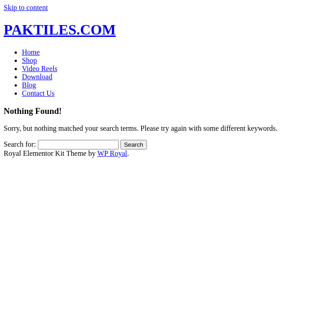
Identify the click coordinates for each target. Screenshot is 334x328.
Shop (29, 60)
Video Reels (39, 68)
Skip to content (26, 7)
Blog (29, 85)
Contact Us (38, 93)
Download (37, 77)
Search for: (20, 144)
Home (31, 52)
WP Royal (112, 153)
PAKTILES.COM (60, 29)
